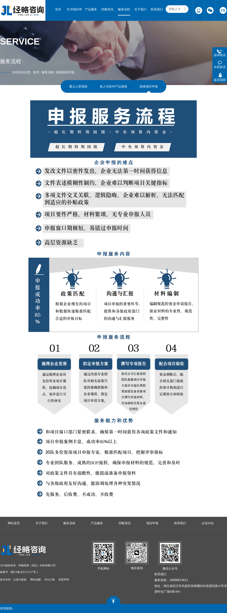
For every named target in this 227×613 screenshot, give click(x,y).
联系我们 (180, 523)
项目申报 (152, 523)
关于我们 (42, 523)
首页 (36, 72)
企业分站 (208, 523)
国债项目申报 (149, 86)
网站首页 (14, 523)
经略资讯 (125, 523)
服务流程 (124, 9)
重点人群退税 (78, 86)
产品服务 (97, 523)
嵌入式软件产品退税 (113, 86)
